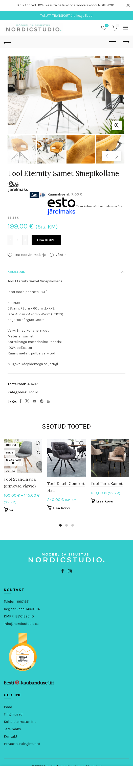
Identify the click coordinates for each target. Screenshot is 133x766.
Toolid (33, 391)
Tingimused (13, 714)
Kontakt (10, 736)
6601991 (23, 601)
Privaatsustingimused (22, 743)
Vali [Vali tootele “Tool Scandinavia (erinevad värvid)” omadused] (12, 510)
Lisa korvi (46, 239)
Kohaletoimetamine (20, 721)
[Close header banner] (128, 5)
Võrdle (60, 254)
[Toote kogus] (18, 240)
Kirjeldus (16, 271)
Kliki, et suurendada (117, 125)
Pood (8, 706)
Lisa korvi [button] (61, 508)
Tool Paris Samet (107, 483)
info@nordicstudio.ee (21, 623)
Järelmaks (12, 728)
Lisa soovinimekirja (29, 254)
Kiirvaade (37, 451)
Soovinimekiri (106, 25)
